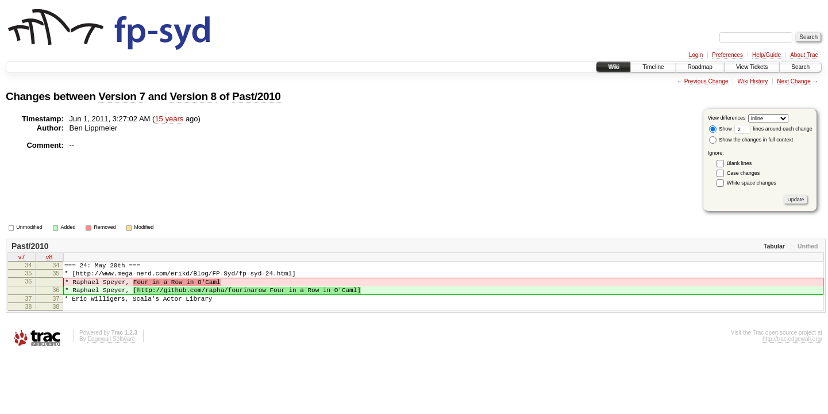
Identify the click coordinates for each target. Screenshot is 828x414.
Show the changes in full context (751, 140)
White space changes (751, 183)
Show (720, 129)
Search (800, 67)
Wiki (613, 67)
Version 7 (121, 96)
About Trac (804, 55)
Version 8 (193, 96)
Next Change (793, 81)
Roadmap (700, 67)
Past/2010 (256, 96)
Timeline (653, 67)
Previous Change (706, 81)
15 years (169, 118)
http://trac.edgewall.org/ (792, 349)
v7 (21, 258)
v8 (49, 258)
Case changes (743, 173)
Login (696, 55)
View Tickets (752, 67)
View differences (727, 118)
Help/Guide (766, 55)
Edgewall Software (111, 349)
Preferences (727, 55)
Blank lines (739, 163)
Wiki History (753, 81)
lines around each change (773, 129)
